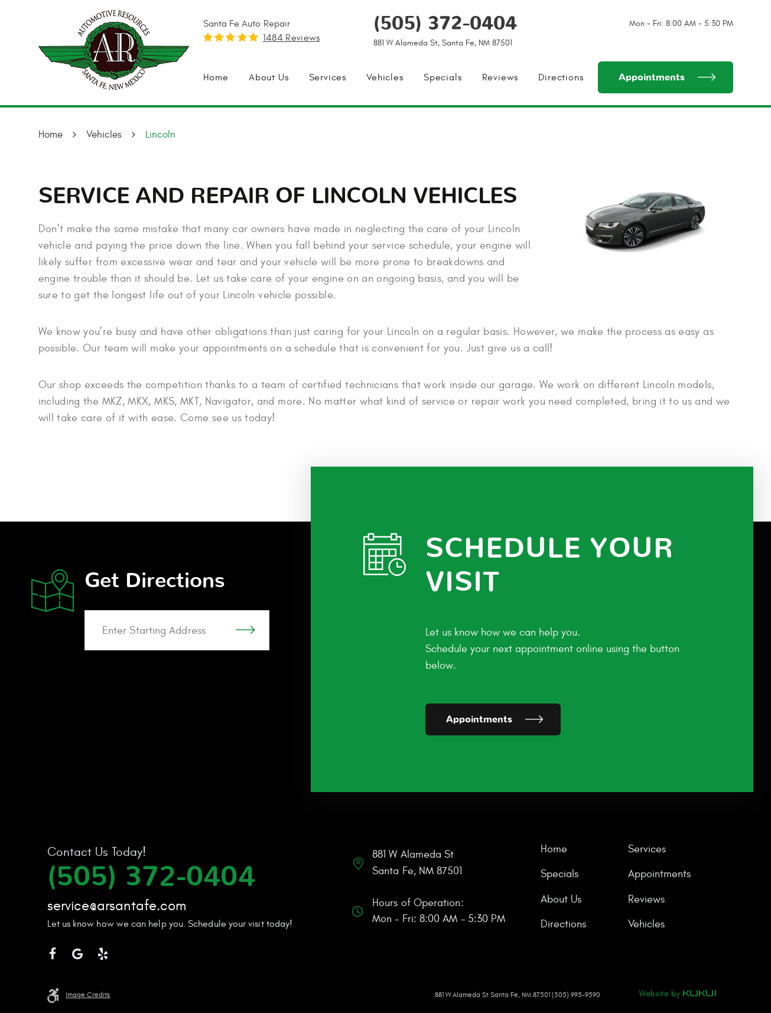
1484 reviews (291, 37)
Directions (560, 77)
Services (327, 77)
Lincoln (160, 135)
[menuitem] (216, 77)
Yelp (103, 954)
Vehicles (384, 77)
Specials (442, 77)
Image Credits (88, 995)
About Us (268, 77)
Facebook (53, 954)
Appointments (652, 77)
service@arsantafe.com (117, 906)
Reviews (500, 77)
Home (216, 77)
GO (245, 630)
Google (77, 954)
